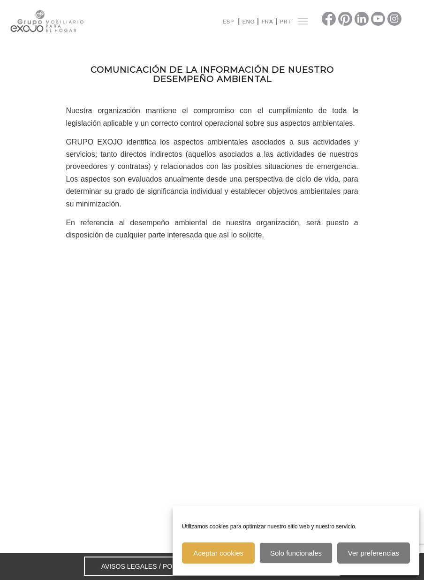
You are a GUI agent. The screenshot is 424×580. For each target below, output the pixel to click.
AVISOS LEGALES (129, 566)
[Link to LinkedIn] (362, 19)
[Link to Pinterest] (345, 19)
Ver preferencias (373, 553)
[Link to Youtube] (378, 19)
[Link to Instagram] (394, 19)
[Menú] (303, 21)
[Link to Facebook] (329, 19)
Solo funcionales (296, 553)
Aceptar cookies (218, 553)
